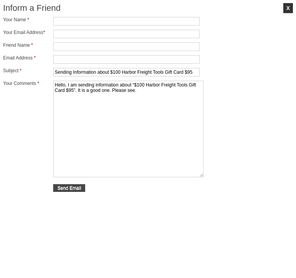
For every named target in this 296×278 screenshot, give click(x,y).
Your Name (16, 19)
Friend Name (18, 45)
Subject (12, 70)
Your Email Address (24, 32)
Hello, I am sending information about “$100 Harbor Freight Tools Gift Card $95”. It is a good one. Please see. (128, 129)
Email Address (19, 58)
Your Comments (21, 83)
